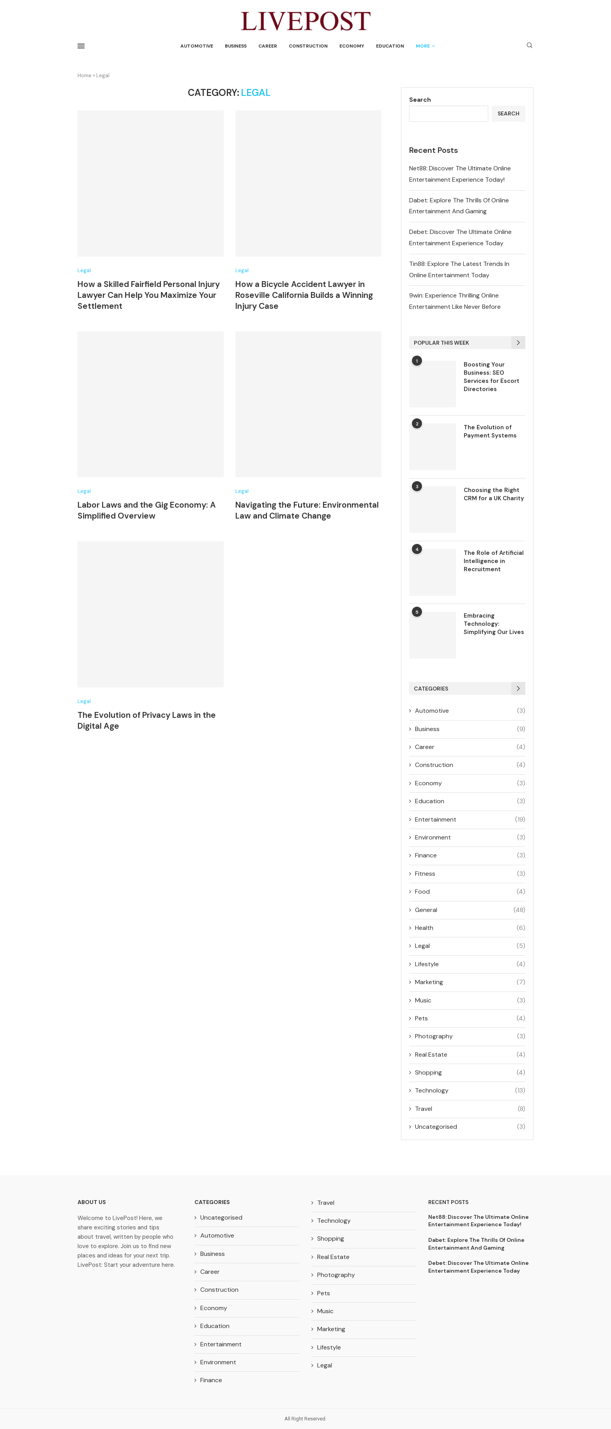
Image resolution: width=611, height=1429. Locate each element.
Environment (470, 837)
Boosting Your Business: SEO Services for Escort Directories (491, 377)
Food (470, 891)
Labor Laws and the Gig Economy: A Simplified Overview (147, 510)
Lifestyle (470, 964)
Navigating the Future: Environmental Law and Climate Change (307, 510)
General (470, 910)
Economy (351, 46)
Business (236, 46)
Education (390, 46)
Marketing (470, 982)
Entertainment (470, 819)
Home (85, 75)
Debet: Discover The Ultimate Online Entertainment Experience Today (478, 1266)
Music (470, 1000)
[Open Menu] (81, 46)
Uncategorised (470, 1127)
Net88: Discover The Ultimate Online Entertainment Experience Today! (478, 1220)
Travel (470, 1109)
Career (267, 46)
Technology (470, 1090)
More (423, 46)
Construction (308, 46)
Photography (470, 1036)
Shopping (470, 1072)
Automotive (196, 46)
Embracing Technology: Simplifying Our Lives (494, 624)
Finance (470, 855)
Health (470, 928)
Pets (470, 1018)
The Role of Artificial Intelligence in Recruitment (494, 561)
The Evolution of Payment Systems (490, 431)
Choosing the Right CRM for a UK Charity (494, 494)
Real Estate (470, 1054)
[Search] (529, 46)
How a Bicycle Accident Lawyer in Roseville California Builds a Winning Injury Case (304, 295)
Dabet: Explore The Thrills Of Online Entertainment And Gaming (476, 1243)
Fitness (470, 873)
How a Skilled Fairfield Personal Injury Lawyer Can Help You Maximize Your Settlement (149, 295)
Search (420, 100)
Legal (470, 946)
